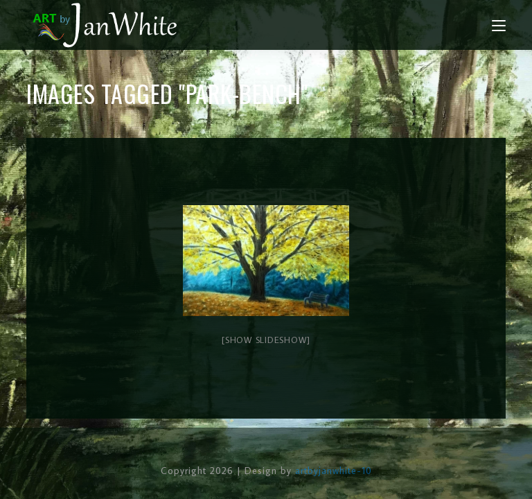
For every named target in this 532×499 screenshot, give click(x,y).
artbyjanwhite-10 (333, 470)
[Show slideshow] (266, 339)
